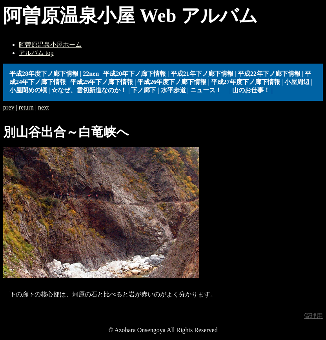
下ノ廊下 (143, 90)
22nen (91, 73)
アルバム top (36, 52)
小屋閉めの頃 (28, 90)
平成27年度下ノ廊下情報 (245, 82)
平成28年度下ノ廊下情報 (43, 73)
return (26, 107)
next (43, 107)
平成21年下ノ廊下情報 (202, 73)
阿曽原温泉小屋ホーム (50, 44)
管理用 (313, 316)
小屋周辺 (297, 82)
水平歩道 (173, 90)
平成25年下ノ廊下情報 (101, 82)
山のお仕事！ (251, 90)
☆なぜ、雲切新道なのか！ (89, 90)
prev (8, 107)
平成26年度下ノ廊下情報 (171, 82)
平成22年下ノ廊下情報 (269, 73)
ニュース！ (209, 90)
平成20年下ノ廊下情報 (134, 73)
